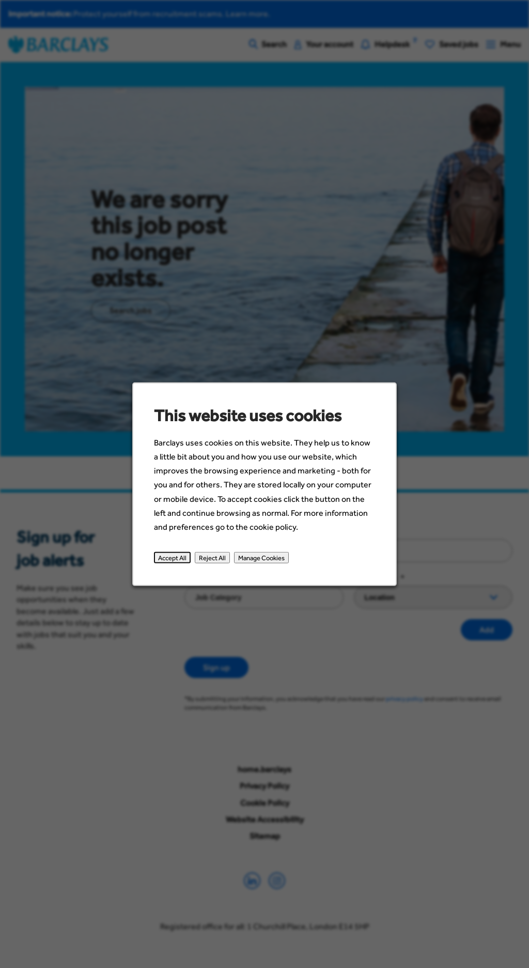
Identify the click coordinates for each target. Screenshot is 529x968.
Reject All (213, 561)
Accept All (175, 561)
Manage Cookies (261, 561)
